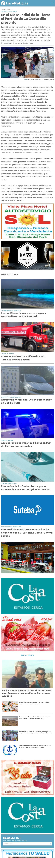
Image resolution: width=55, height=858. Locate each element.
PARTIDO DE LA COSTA (42, 79)
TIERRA (52, 79)
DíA (29, 79)
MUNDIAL (33, 79)
